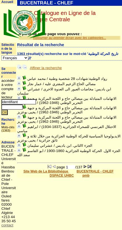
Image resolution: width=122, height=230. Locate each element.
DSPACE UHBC (62, 175)
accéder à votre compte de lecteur (7, 89)
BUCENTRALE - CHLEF (95, 171)
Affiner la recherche (46, 68)
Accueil (7, 2)
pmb (85, 175)
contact (7, 225)
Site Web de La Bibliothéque (46, 171)
